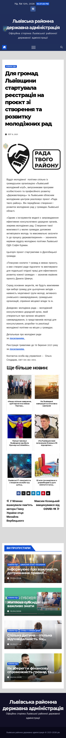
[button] (61, 47)
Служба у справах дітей (30, 631)
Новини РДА (13, 565)
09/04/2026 (16, 677)
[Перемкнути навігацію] (33, 47)
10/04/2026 (15, 578)
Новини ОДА (11, 66)
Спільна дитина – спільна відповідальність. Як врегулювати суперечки (29, 639)
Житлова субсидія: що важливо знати (27, 604)
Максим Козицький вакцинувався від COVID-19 (46, 505)
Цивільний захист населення (32, 565)
